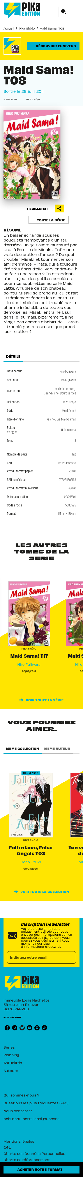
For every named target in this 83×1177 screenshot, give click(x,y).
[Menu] (68, 12)
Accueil (9, 28)
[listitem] (7, 1028)
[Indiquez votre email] (36, 957)
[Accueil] (22, 10)
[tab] (13, 356)
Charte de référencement (27, 1159)
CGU (7, 1147)
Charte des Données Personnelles (34, 1153)
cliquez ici (52, 946)
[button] (53, 46)
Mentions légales (19, 1141)
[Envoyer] (70, 957)
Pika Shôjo (27, 28)
